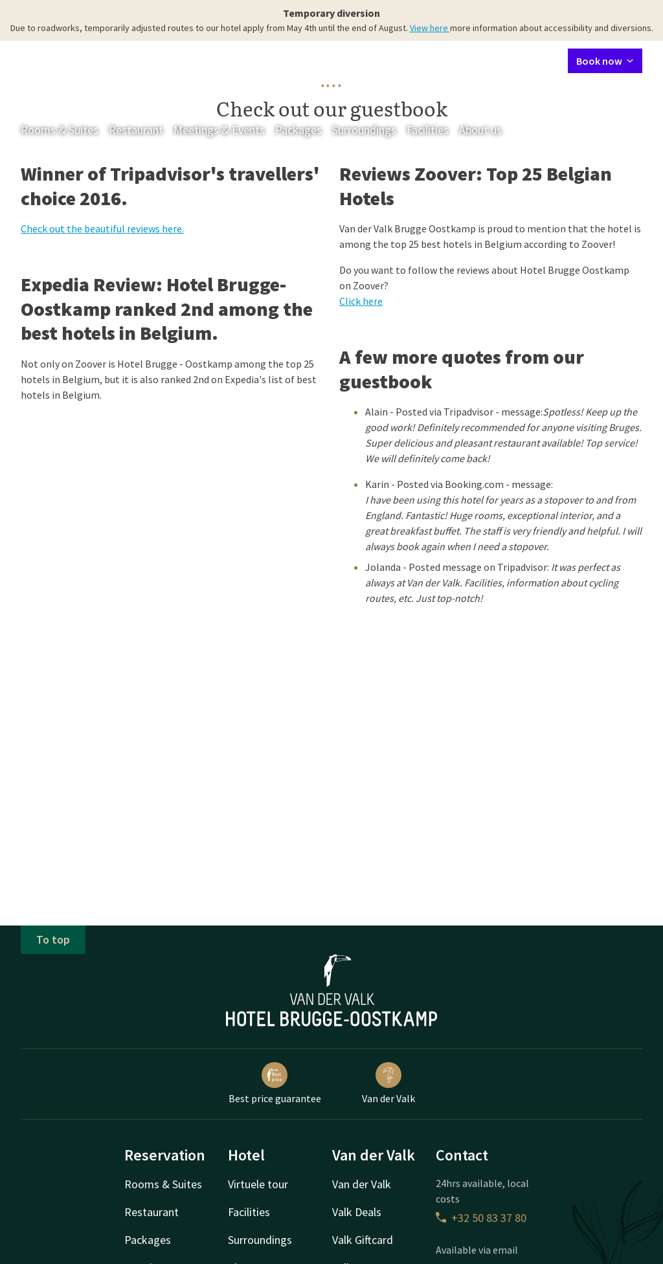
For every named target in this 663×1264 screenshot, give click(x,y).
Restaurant (136, 129)
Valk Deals (356, 1211)
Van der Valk (388, 1083)
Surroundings (364, 129)
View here (430, 28)
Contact (419, 60)
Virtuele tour (258, 1184)
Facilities (428, 129)
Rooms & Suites (59, 129)
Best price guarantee (275, 1083)
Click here (361, 300)
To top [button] (53, 939)
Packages (298, 129)
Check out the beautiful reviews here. (102, 228)
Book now (605, 60)
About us (480, 129)
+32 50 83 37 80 (481, 1217)
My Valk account (483, 60)
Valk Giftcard (362, 1239)
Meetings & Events (219, 129)
